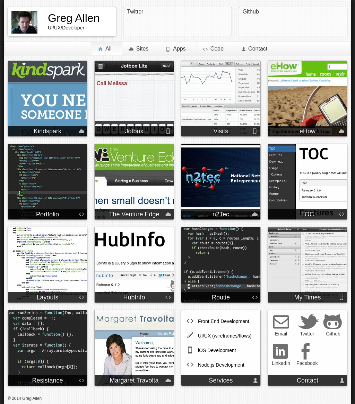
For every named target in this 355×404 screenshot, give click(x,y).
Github (251, 12)
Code (213, 48)
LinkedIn (281, 354)
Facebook (307, 354)
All (107, 48)
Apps (175, 48)
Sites (139, 48)
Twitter (135, 12)
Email (281, 325)
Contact (254, 48)
